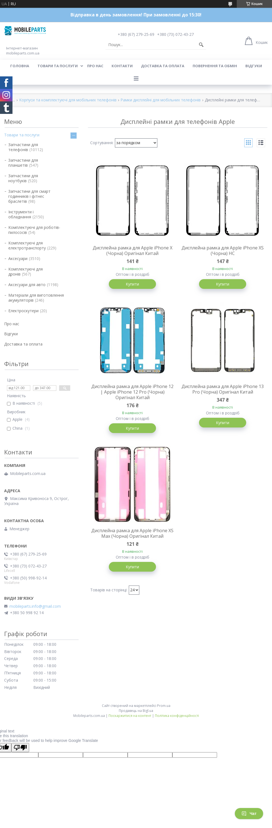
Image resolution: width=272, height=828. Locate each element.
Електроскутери (23, 310)
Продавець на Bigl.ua (136, 710)
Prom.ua (163, 705)
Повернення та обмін (215, 65)
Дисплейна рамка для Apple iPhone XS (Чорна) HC (223, 250)
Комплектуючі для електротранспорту (27, 245)
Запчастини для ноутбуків (23, 178)
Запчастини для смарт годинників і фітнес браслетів (29, 196)
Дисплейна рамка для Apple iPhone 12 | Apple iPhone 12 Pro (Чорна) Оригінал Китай (132, 392)
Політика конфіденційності (177, 715)
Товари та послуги (57, 65)
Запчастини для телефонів (23, 147)
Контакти (122, 65)
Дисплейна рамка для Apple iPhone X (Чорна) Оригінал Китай (132, 250)
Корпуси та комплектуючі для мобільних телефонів (68, 100)
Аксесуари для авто (27, 284)
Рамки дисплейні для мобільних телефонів (160, 100)
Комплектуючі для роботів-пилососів (34, 230)
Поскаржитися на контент (130, 715)
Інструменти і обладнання (21, 214)
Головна (19, 65)
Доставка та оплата (162, 65)
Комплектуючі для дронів (25, 271)
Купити (132, 284)
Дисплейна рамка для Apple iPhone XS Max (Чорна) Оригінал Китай (132, 533)
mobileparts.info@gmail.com (35, 606)
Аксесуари (17, 258)
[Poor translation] (20, 747)
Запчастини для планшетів (23, 162)
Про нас (95, 65)
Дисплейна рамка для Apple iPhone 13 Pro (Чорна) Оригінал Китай (223, 389)
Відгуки (253, 65)
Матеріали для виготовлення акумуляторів (36, 297)
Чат (248, 813)
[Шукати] (201, 44)
